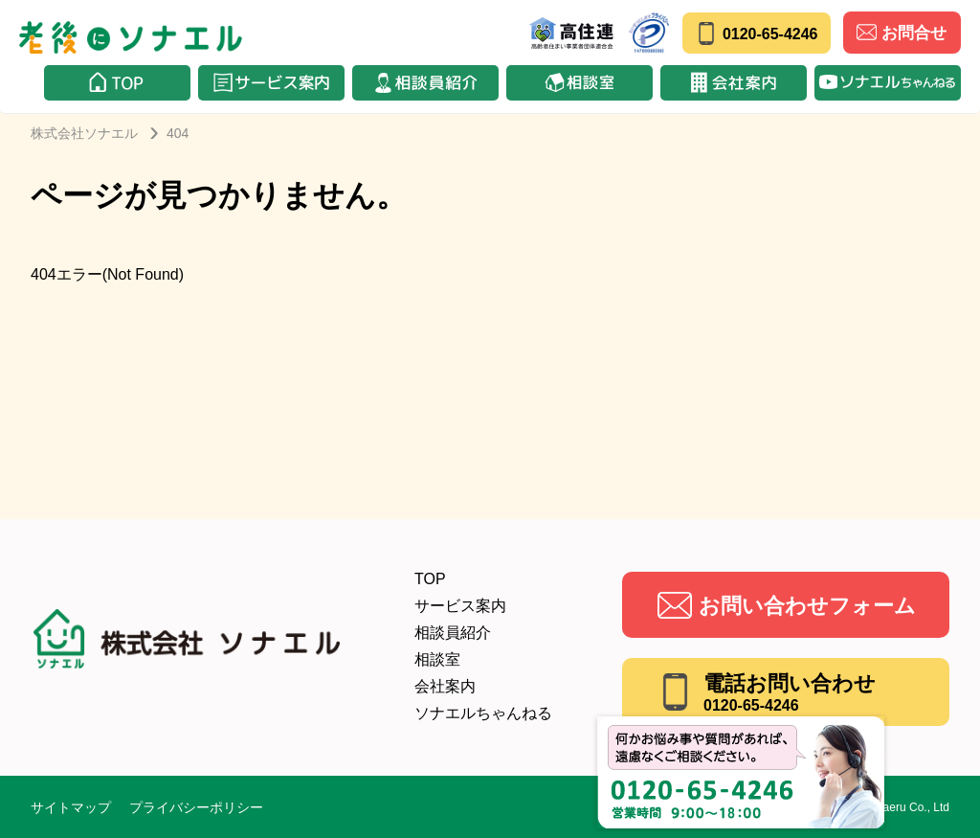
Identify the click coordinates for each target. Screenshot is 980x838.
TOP (430, 579)
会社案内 (445, 686)
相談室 (437, 659)
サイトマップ (71, 807)
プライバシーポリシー (196, 807)
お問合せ (902, 32)
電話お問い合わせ (789, 692)
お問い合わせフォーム (807, 606)
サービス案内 (460, 606)
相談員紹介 (452, 632)
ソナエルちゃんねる (483, 713)
